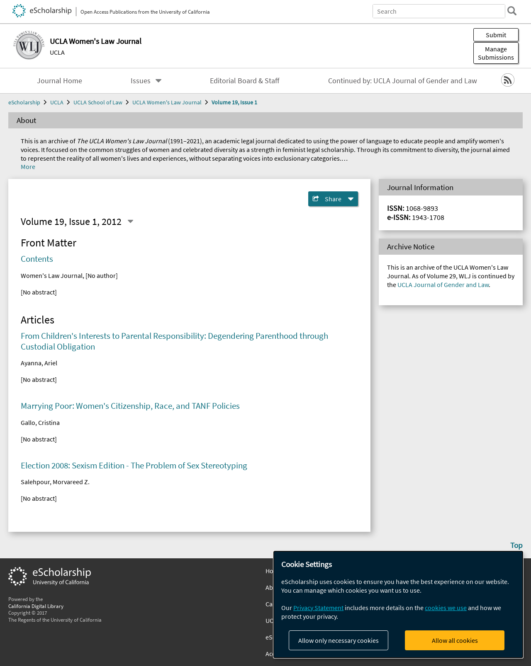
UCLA (57, 52)
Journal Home (59, 80)
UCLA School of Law (97, 102)
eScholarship (24, 102)
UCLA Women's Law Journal (167, 102)
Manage (496, 53)
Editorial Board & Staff (244, 80)
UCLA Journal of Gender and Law (443, 284)
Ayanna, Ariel (39, 363)
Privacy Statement (318, 607)
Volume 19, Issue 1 (234, 102)
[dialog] (398, 604)
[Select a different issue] (130, 221)
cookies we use (446, 607)
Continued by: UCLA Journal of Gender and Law (402, 80)
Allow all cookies (455, 640)
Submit (496, 35)
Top (516, 545)
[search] (512, 10)
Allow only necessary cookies (338, 640)
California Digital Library (35, 606)
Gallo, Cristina (40, 422)
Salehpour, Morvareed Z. (55, 482)
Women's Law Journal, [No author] (69, 275)
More (28, 166)
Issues (141, 80)
